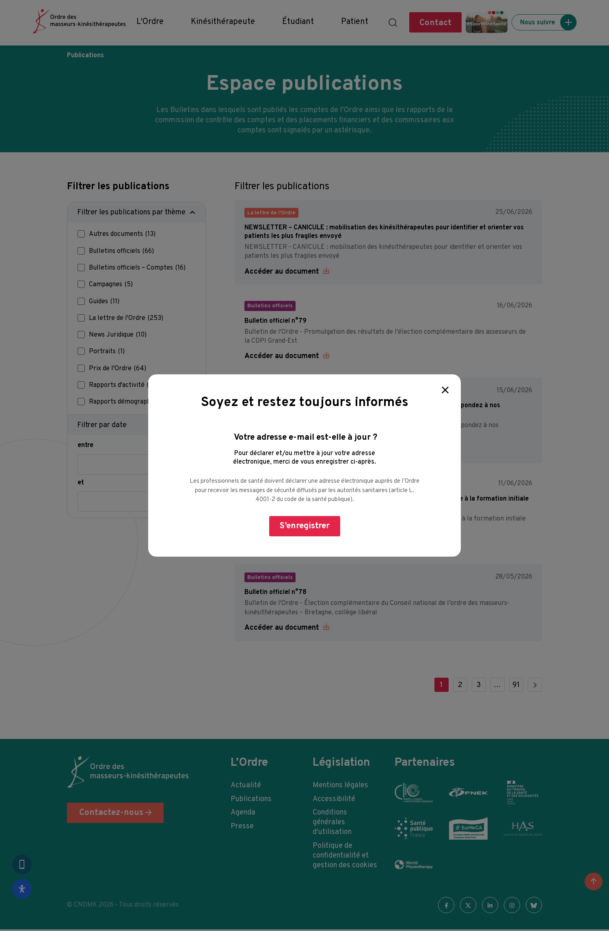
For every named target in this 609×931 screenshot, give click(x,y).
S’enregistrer (305, 526)
